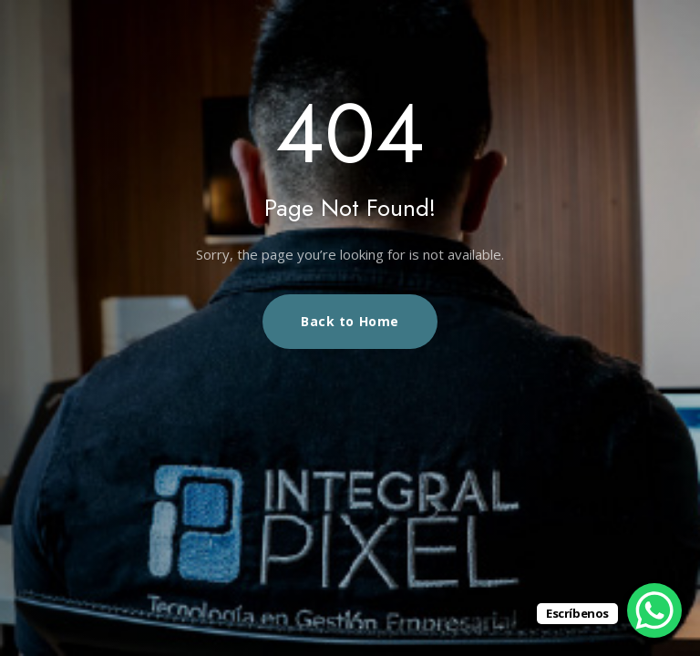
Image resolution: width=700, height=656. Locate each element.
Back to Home (350, 321)
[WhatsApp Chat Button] (654, 610)
